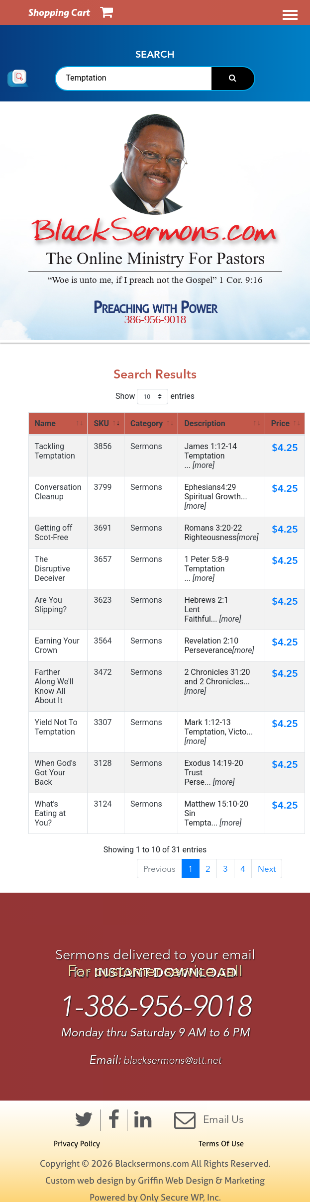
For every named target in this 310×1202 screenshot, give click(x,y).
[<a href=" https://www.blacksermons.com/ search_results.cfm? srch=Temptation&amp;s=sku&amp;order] (106, 423)
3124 (102, 804)
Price (280, 423)
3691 (102, 528)
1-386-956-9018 (155, 1006)
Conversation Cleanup (58, 491)
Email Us (208, 1119)
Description (204, 423)
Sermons (146, 446)
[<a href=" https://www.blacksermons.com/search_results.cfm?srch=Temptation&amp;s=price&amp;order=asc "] (285, 423)
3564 (102, 641)
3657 (102, 559)
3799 (102, 487)
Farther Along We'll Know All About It (54, 686)
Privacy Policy (77, 1143)
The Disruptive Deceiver (52, 569)
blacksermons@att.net (172, 1060)
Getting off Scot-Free (54, 532)
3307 (102, 722)
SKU (101, 423)
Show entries (155, 396)
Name (45, 423)
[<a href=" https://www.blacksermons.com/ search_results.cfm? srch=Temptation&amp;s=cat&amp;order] (151, 423)
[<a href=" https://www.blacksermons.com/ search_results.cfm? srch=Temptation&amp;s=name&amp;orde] (58, 423)
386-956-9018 (155, 319)
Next (267, 868)
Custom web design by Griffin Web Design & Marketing (155, 1180)
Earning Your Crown (57, 645)
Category (146, 423)
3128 (102, 763)
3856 (102, 446)
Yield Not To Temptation (56, 727)
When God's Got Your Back (56, 772)
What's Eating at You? (50, 813)
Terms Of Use (221, 1143)
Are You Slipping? (51, 604)
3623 (102, 600)
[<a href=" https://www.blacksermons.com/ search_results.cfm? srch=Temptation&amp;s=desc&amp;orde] (221, 423)
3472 (102, 672)
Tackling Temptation (55, 451)
